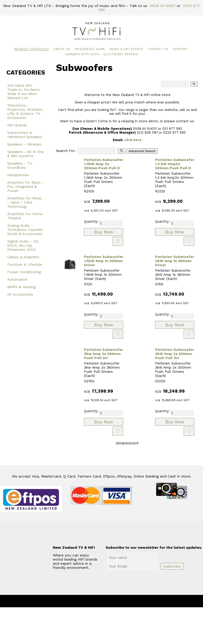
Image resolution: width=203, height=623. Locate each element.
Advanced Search (142, 151)
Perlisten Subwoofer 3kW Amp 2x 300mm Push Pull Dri (174, 353)
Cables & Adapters (23, 257)
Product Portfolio (31, 49)
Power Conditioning (24, 272)
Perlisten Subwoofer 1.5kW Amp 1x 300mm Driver (103, 261)
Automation (17, 279)
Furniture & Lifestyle (24, 264)
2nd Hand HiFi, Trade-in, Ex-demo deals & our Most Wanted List (23, 91)
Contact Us (158, 49)
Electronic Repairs (121, 54)
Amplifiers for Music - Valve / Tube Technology (24, 202)
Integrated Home (90, 49)
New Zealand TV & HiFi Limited (115, 601)
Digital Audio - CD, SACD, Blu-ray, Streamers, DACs (23, 245)
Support (180, 49)
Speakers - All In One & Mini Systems (25, 154)
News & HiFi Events (126, 49)
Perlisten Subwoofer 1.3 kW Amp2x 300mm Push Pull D (174, 164)
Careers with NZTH (82, 54)
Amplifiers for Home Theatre (25, 216)
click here (133, 140)
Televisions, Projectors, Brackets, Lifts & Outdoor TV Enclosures (25, 111)
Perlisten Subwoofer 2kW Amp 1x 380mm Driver (174, 261)
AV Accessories (20, 294)
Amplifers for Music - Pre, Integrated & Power (25, 186)
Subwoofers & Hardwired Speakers (24, 135)
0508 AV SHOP (162, 6)
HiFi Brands (17, 125)
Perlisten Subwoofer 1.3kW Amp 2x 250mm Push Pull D (103, 164)
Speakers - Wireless (24, 144)
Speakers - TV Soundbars (19, 165)
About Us (62, 49)
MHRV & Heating (21, 287)
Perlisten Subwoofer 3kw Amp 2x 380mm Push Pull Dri (103, 353)
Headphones (18, 175)
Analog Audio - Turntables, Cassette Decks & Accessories (25, 229)
